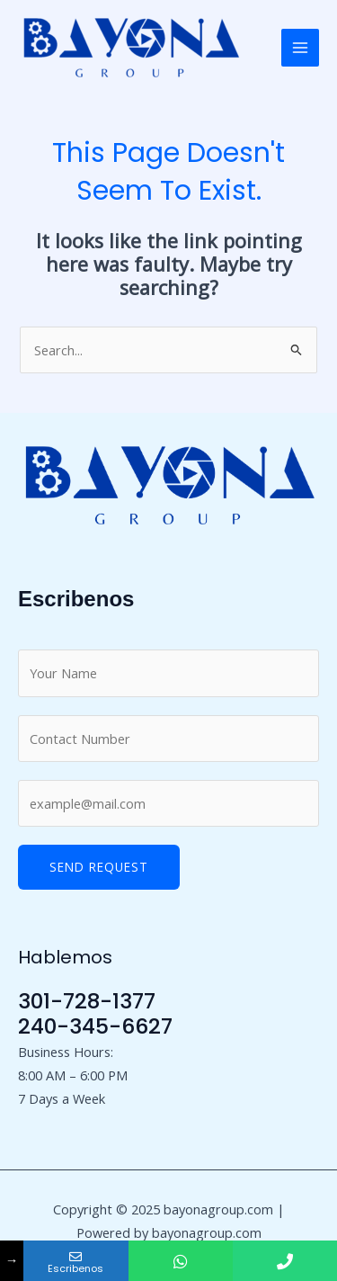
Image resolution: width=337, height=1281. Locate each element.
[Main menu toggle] (300, 48)
